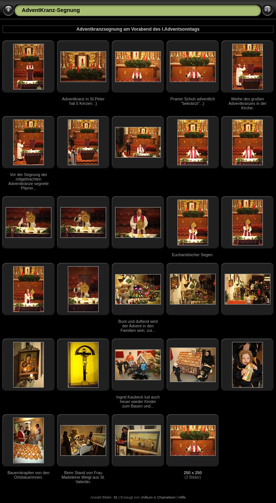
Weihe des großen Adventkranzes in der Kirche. (247, 103)
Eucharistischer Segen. (192, 254)
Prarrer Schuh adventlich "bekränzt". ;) (193, 101)
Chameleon (166, 497)
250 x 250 (193, 472)
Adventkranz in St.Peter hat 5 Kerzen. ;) (83, 101)
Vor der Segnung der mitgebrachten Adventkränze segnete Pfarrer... (28, 181)
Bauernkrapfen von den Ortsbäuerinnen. (29, 474)
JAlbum (147, 497)
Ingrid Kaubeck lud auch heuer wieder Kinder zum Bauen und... (138, 401)
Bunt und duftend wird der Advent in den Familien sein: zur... (138, 326)
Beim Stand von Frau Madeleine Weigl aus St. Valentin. (83, 477)
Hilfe (182, 497)
